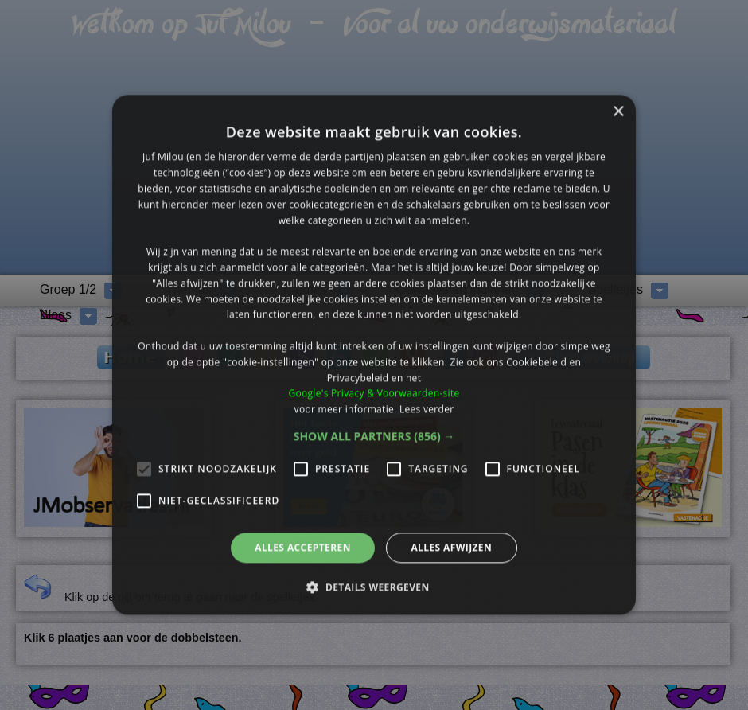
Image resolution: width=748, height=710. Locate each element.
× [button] (618, 112)
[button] (374, 436)
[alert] (374, 355)
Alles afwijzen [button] (451, 547)
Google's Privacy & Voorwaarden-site (373, 393)
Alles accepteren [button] (303, 547)
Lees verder (426, 408)
